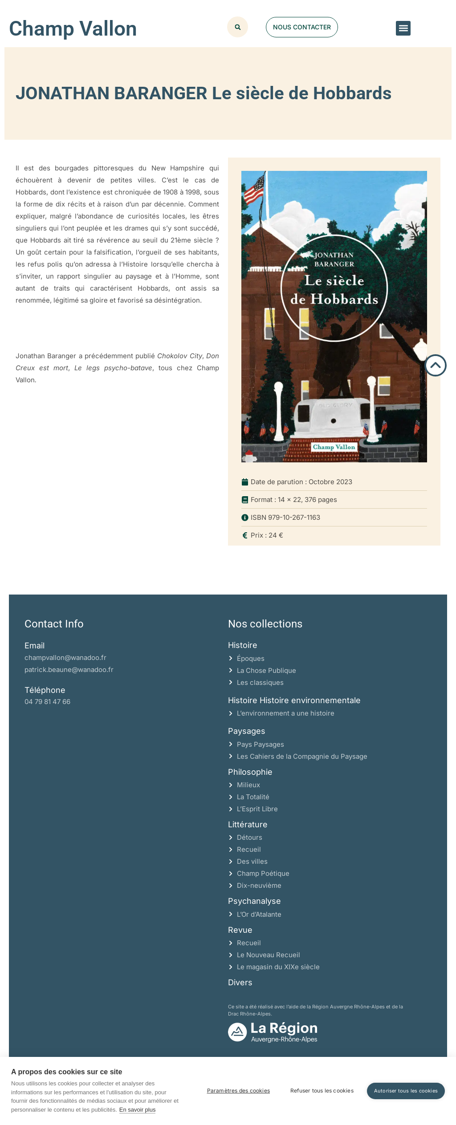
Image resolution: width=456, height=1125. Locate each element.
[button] (403, 28)
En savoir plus (137, 1109)
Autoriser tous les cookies (406, 1091)
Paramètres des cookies (238, 1090)
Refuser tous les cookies (322, 1090)
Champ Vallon (73, 28)
